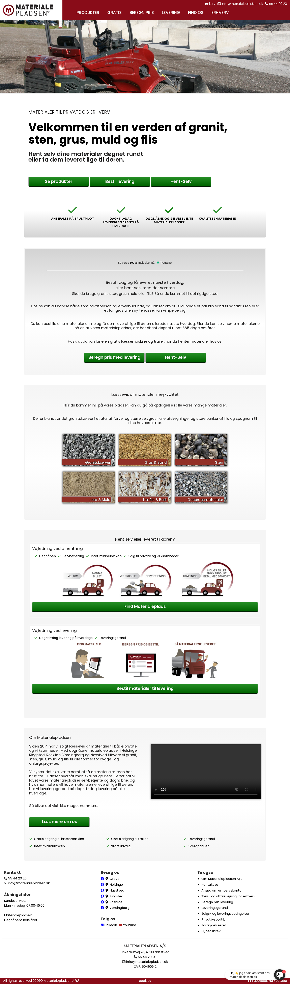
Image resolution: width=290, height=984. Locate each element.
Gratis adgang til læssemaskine (59, 839)
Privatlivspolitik (213, 919)
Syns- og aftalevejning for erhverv (228, 896)
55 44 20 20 (276, 3)
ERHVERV (220, 12)
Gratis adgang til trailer (129, 839)
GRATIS (114, 12)
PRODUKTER (88, 12)
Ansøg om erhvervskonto (221, 890)
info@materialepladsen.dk (240, 3)
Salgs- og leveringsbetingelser (225, 913)
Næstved (117, 890)
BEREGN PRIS (142, 12)
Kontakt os (210, 884)
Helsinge (116, 884)
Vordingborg (119, 907)
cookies (145, 980)
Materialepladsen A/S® (62, 980)
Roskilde (116, 902)
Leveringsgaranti (112, 638)
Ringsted (116, 896)
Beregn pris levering (217, 902)
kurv (210, 3)
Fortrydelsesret (213, 925)
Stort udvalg (120, 846)
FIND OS (195, 12)
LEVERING (171, 12)
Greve (114, 878)
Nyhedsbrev (211, 931)
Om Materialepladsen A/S (221, 878)
